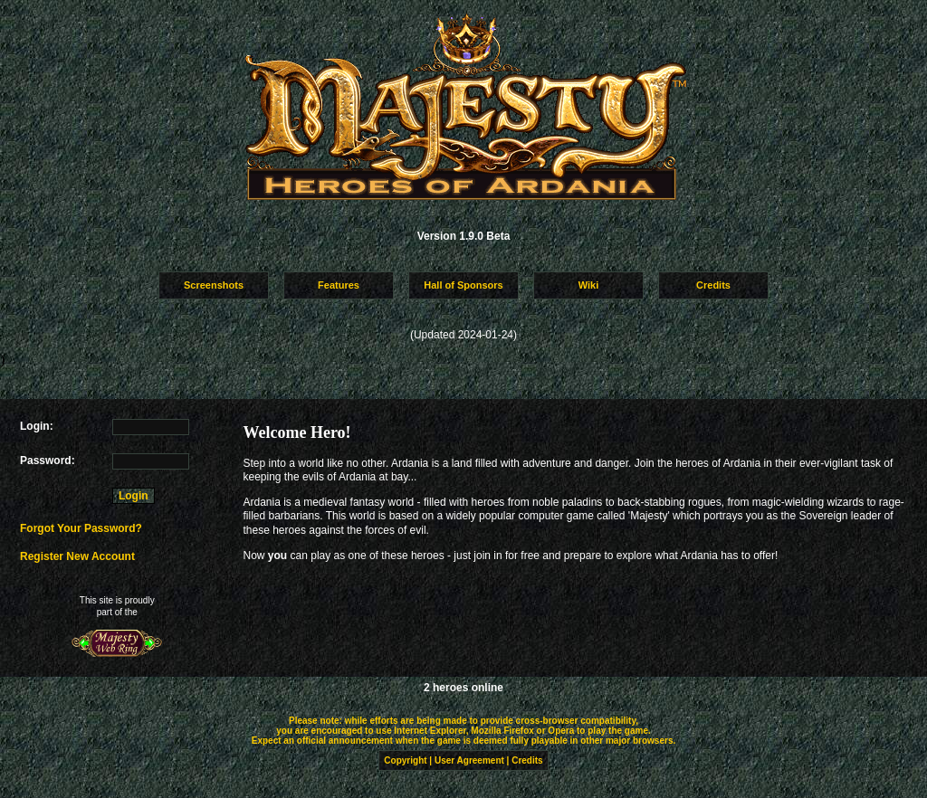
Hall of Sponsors (463, 285)
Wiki (588, 285)
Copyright (405, 760)
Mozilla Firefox (502, 731)
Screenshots (214, 285)
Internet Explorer (429, 731)
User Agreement (469, 760)
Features (338, 285)
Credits (713, 285)
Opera (561, 731)
